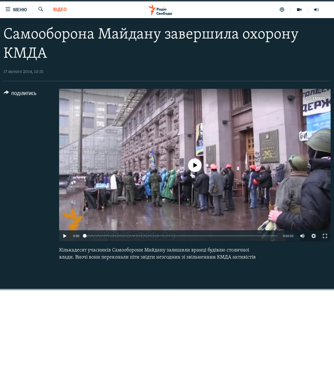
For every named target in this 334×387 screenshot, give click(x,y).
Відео (60, 9)
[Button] (20, 94)
